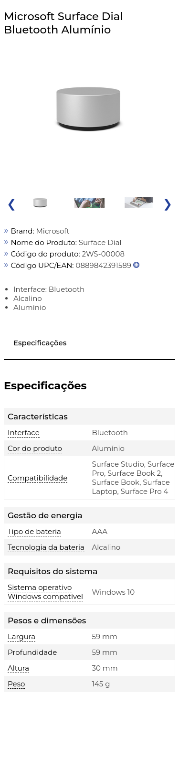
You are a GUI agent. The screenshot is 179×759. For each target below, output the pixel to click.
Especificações (39, 342)
